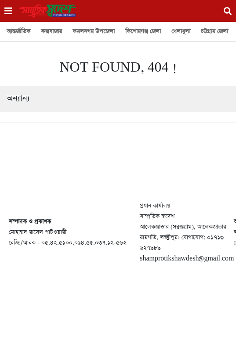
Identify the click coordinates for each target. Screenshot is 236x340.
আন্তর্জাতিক (18, 31)
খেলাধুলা (180, 31)
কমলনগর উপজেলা (94, 31)
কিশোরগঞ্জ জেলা (143, 31)
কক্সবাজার (51, 31)
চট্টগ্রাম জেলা (214, 31)
